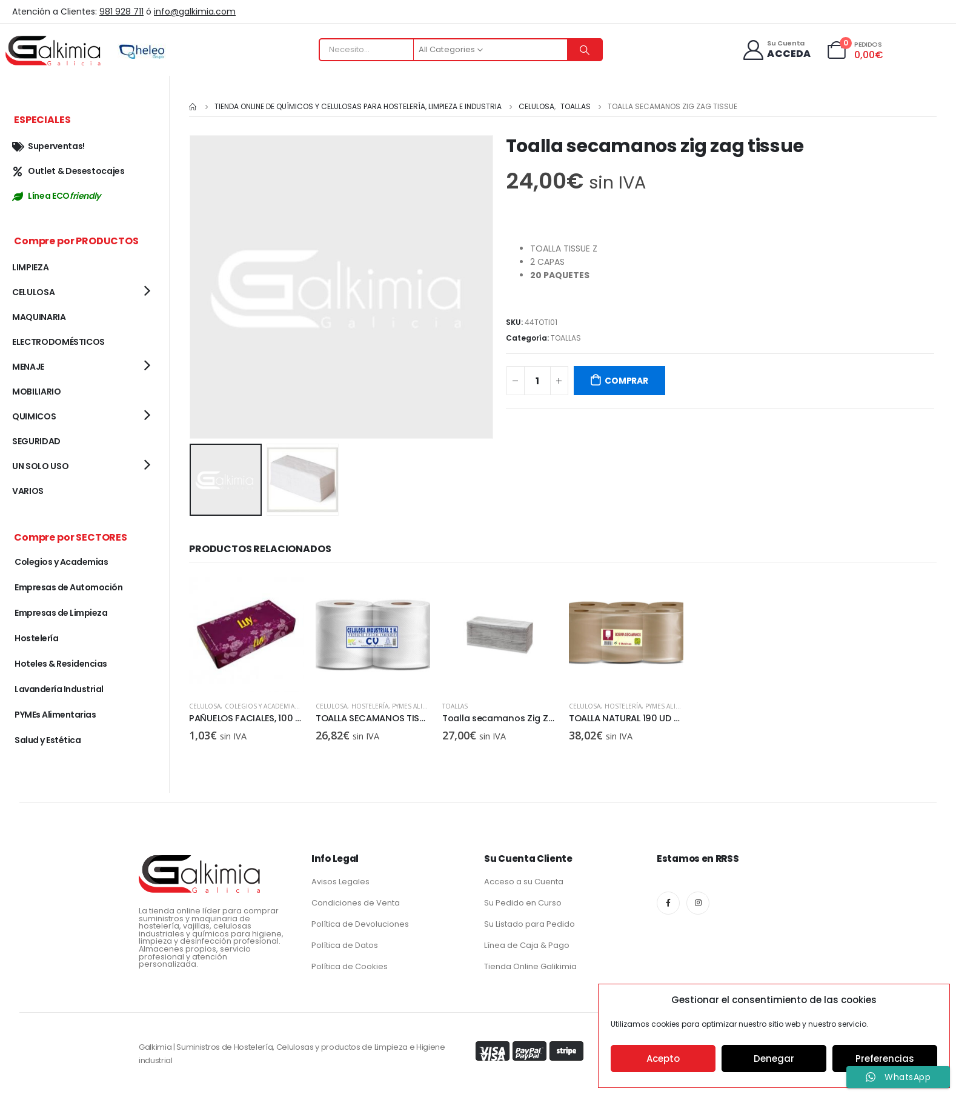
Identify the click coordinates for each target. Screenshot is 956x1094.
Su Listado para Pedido (529, 924)
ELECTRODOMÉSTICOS (58, 342)
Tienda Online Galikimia (530, 966)
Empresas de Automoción (68, 587)
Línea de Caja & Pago (526, 945)
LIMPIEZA (30, 267)
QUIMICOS (34, 416)
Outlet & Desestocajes (68, 171)
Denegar (774, 1058)
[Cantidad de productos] (537, 380)
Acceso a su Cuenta (523, 881)
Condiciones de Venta (355, 903)
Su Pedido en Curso (523, 903)
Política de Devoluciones (360, 924)
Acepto (663, 1058)
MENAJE (28, 367)
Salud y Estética (48, 740)
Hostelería (370, 705)
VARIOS (28, 491)
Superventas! (48, 146)
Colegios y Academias (262, 705)
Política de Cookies (349, 966)
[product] (246, 633)
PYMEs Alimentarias (424, 705)
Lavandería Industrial (59, 689)
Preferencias (884, 1058)
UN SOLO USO (40, 466)
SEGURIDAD (36, 441)
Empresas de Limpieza (61, 613)
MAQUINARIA (39, 317)
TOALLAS (566, 338)
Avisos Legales (340, 881)
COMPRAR (626, 381)
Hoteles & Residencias (61, 664)
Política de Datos (344, 945)
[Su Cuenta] (776, 50)
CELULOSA (205, 705)
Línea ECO (56, 196)
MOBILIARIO (36, 391)
